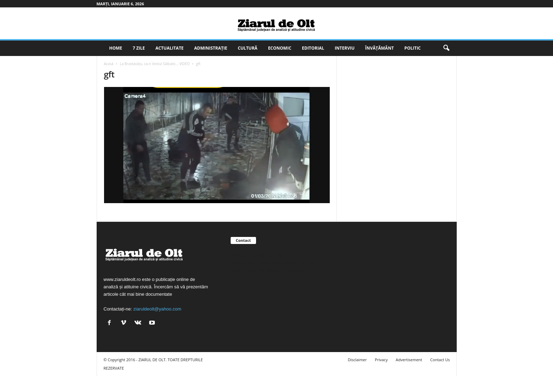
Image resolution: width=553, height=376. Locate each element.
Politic (413, 48)
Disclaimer (357, 359)
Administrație (210, 48)
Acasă (109, 63)
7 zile (139, 48)
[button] (446, 48)
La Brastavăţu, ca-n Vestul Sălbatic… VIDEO (155, 63)
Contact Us (440, 359)
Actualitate (170, 48)
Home (115, 48)
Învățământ (379, 48)
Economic (279, 48)
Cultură (247, 48)
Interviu (344, 48)
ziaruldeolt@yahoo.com (157, 309)
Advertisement (409, 359)
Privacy (381, 359)
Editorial (313, 48)
